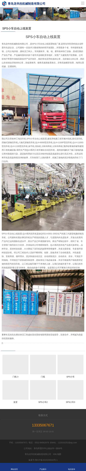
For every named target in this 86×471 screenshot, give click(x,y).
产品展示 (43, 467)
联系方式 (43, 415)
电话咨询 (71, 467)
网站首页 (14, 467)
